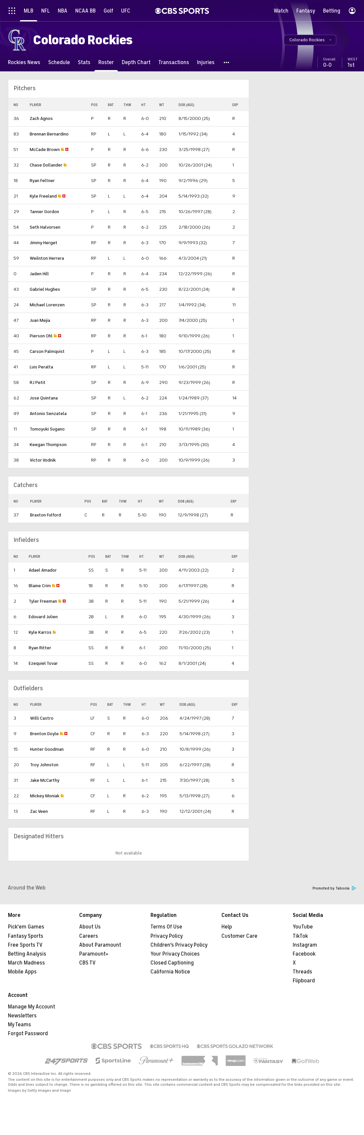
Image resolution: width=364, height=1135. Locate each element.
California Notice (170, 971)
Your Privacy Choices (175, 954)
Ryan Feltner (42, 180)
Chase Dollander (46, 165)
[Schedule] (59, 62)
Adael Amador (43, 570)
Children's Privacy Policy (179, 945)
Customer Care (239, 936)
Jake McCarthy (44, 780)
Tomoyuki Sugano (47, 429)
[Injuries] (205, 62)
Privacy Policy (166, 936)
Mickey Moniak (44, 796)
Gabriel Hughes (45, 289)
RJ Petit (38, 382)
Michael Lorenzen (47, 305)
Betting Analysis (27, 954)
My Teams (19, 1024)
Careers (88, 936)
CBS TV (87, 963)
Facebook (304, 954)
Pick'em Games (26, 927)
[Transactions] (173, 62)
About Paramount (100, 945)
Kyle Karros (40, 632)
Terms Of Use (166, 927)
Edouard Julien (43, 617)
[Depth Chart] (136, 62)
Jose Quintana (44, 398)
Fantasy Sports (25, 936)
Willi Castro (41, 718)
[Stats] (84, 62)
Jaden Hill (39, 274)
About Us (90, 927)
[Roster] (106, 62)
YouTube (303, 927)
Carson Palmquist (47, 351)
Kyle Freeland (43, 196)
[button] (310, 40)
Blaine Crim (40, 585)
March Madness (26, 963)
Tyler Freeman (43, 601)
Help (226, 927)
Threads (302, 971)
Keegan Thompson (48, 444)
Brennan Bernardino (49, 134)
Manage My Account (31, 1006)
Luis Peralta (41, 367)
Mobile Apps (22, 971)
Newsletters (22, 1015)
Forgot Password (28, 1033)
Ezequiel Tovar (43, 663)
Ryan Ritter (40, 648)
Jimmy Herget (43, 243)
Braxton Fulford (45, 515)
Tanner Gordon (44, 211)
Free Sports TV (25, 945)
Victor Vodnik (43, 460)
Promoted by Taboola (334, 888)
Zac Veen (39, 811)
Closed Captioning (172, 963)
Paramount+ (94, 954)
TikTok (300, 936)
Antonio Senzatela (48, 413)
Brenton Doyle (44, 734)
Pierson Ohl (41, 336)
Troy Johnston (44, 765)
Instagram (305, 945)
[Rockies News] (24, 62)
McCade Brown (45, 149)
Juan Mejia (40, 320)
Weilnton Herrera (47, 258)
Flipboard (304, 980)
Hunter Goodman (47, 749)
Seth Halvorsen (45, 227)
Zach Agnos (41, 118)
